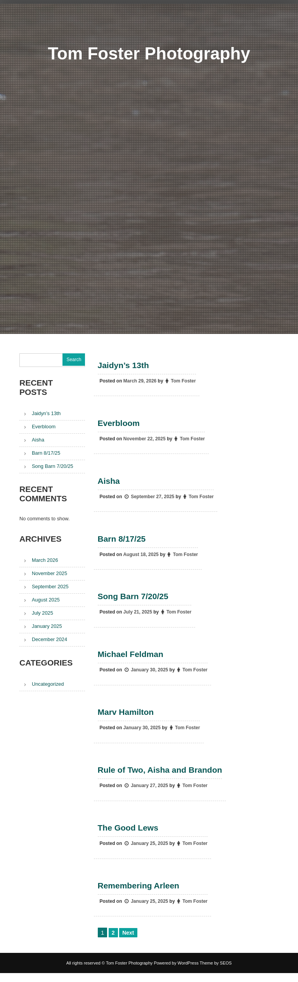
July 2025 (42, 613)
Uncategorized (48, 684)
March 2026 (45, 560)
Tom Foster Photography (149, 53)
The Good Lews (128, 835)
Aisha (109, 482)
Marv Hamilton (126, 717)
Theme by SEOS (216, 972)
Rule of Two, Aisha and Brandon (160, 776)
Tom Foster (183, 381)
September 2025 (50, 586)
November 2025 (49, 573)
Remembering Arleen (138, 894)
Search (73, 359)
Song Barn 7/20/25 (133, 600)
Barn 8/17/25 (122, 541)
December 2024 (49, 639)
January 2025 (47, 626)
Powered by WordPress (176, 972)
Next (128, 942)
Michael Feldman (130, 659)
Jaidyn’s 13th (123, 365)
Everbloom (119, 424)
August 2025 (46, 600)
